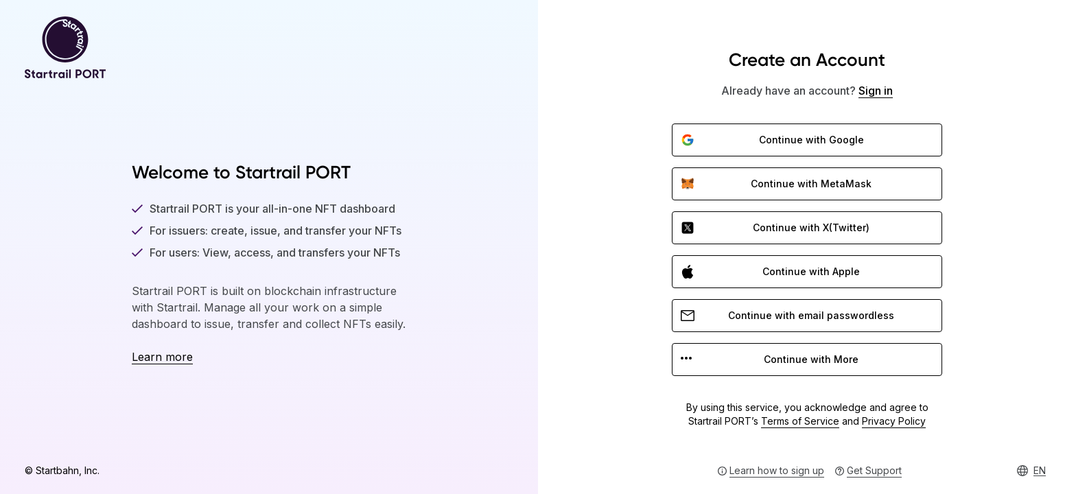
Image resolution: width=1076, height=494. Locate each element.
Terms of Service (800, 421)
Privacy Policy (894, 421)
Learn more (162, 357)
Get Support (874, 470)
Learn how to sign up (776, 470)
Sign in (875, 90)
